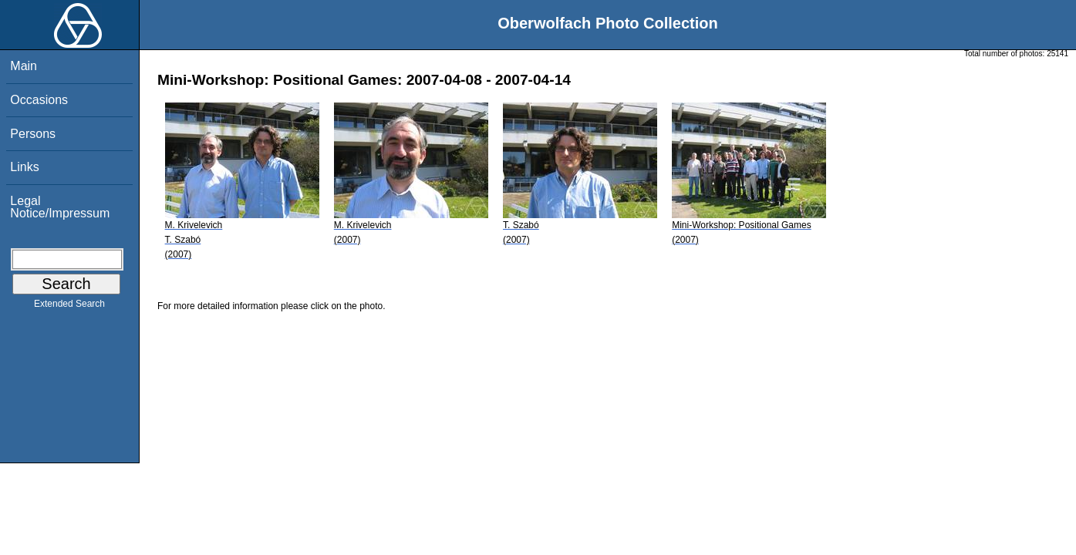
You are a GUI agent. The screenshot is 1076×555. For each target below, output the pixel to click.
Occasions (39, 99)
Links (24, 166)
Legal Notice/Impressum (60, 207)
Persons (33, 133)
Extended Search (69, 306)
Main (23, 65)
